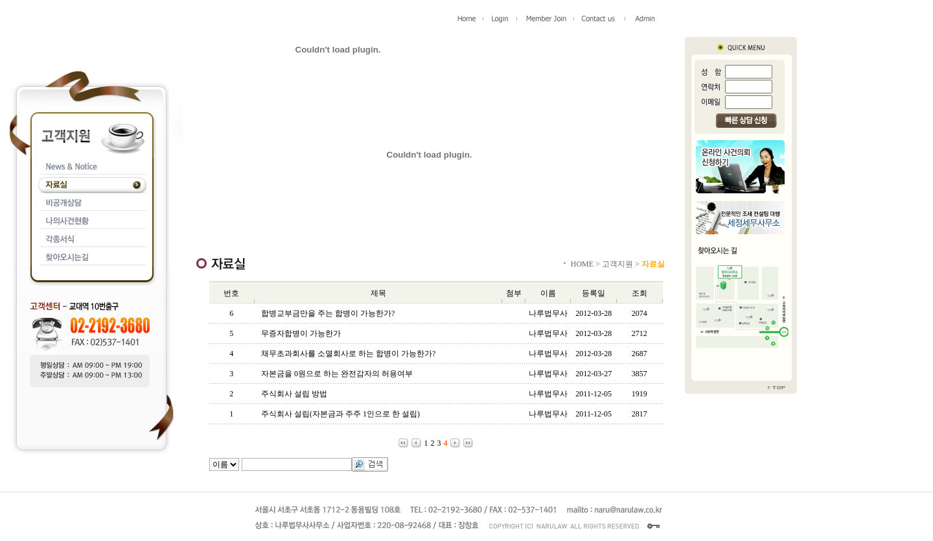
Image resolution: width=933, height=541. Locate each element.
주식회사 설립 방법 (294, 393)
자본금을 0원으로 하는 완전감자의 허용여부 (337, 373)
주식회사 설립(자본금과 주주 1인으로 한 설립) (340, 413)
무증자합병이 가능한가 (301, 333)
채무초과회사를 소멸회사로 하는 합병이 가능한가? (348, 353)
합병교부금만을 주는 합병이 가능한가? (328, 313)
